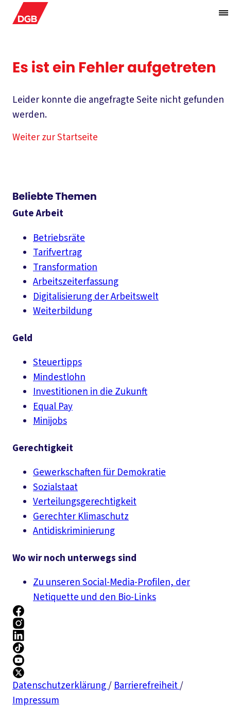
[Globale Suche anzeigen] (203, 13)
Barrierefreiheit (147, 686)
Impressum (35, 700)
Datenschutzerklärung (60, 686)
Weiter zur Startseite (55, 137)
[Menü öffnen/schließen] (223, 13)
